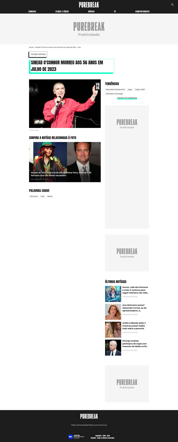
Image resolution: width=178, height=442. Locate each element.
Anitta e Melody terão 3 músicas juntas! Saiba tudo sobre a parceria (133, 326)
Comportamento (142, 11)
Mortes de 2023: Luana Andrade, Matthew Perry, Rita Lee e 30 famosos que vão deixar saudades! (61, 174)
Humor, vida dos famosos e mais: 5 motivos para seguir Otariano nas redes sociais (135, 291)
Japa (130, 89)
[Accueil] (89, 5)
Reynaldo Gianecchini (115, 89)
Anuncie (104, 425)
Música (91, 11)
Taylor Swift (140, 89)
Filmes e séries (62, 11)
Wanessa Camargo (114, 93)
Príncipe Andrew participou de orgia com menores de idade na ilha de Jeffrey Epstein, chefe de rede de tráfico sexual (135, 346)
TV (115, 11)
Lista (42, 196)
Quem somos (94, 425)
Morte (49, 196)
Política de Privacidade (79, 425)
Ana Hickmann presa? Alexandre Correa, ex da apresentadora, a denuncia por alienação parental (134, 311)
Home (31, 47)
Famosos (32, 11)
